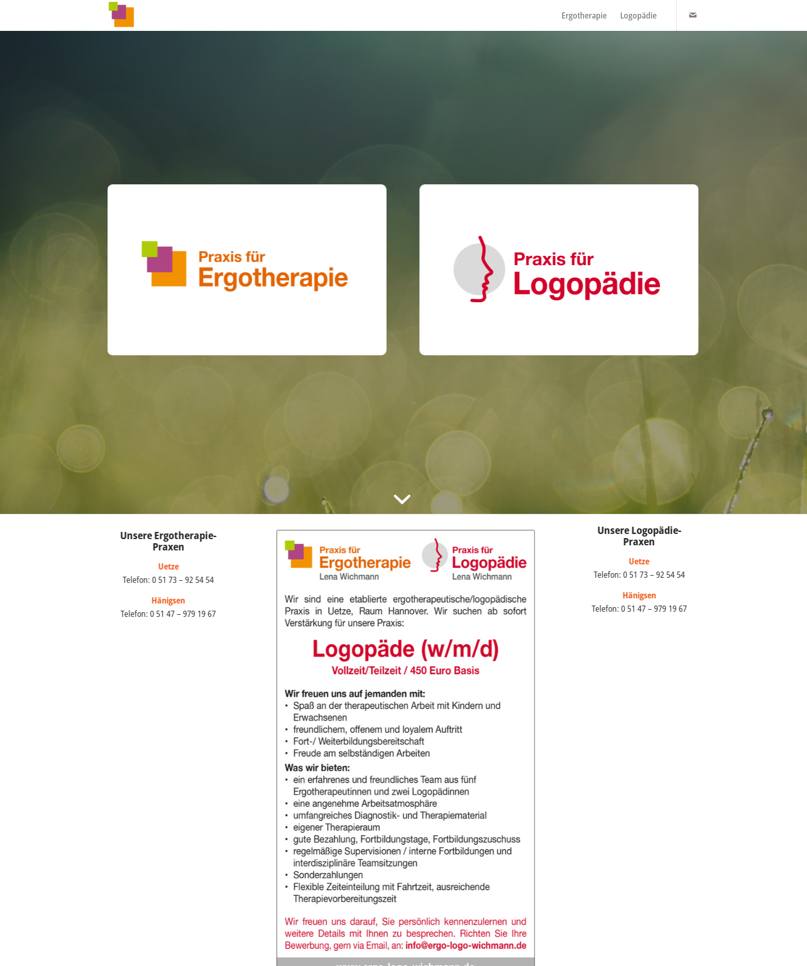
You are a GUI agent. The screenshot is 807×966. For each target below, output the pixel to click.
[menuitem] (584, 15)
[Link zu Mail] (692, 15)
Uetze (643, 561)
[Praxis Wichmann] (122, 15)
